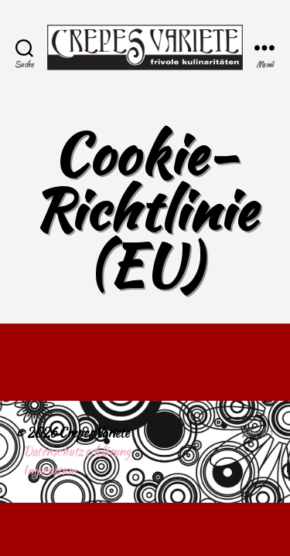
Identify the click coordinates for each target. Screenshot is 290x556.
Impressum (50, 470)
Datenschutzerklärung (77, 451)
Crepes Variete (93, 433)
